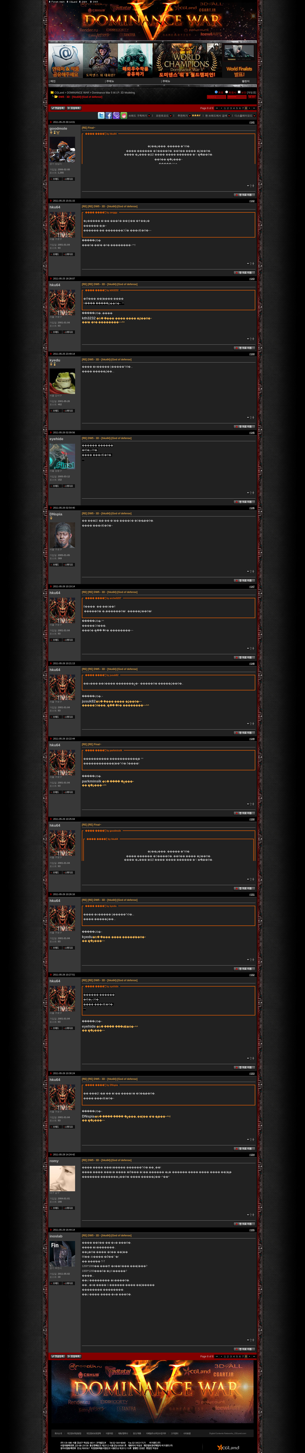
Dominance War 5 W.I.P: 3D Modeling (113, 92)
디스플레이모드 (245, 115)
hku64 (55, 207)
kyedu (55, 360)
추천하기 (184, 115)
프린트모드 (164, 115)
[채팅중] (251, 92)
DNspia (56, 514)
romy (54, 1161)
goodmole (58, 128)
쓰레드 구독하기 (139, 115)
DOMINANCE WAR (78, 92)
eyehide (56, 439)
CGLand (59, 92)
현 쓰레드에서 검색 (218, 115)
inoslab (56, 1236)
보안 (243, 92)
